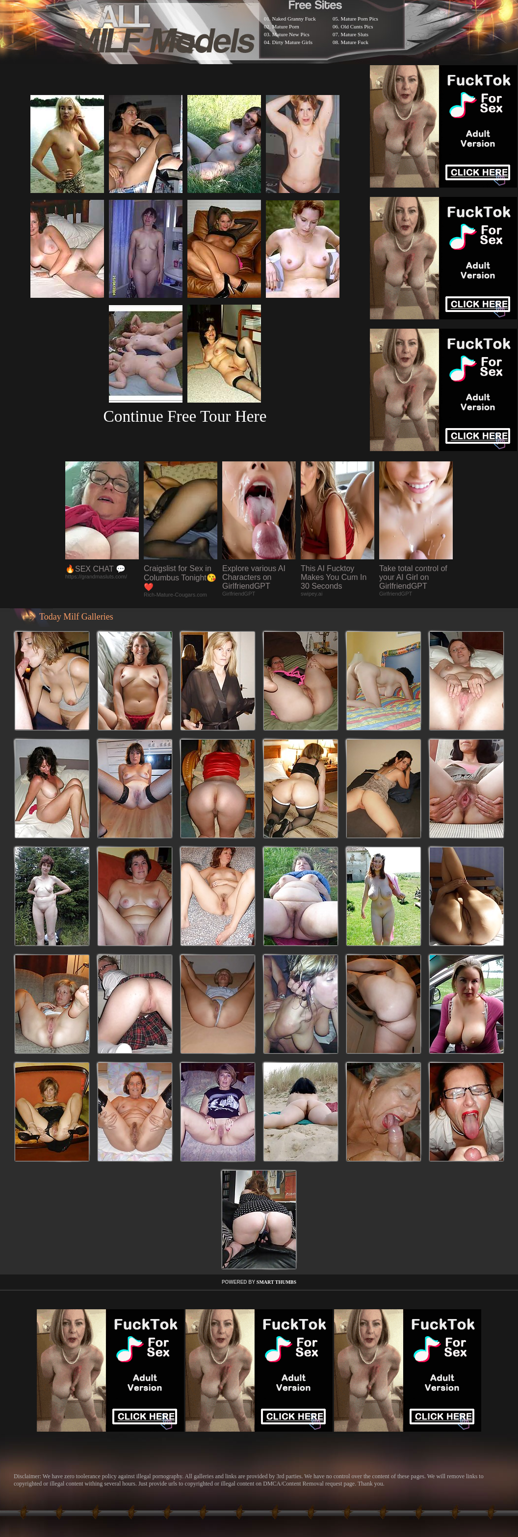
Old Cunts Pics (357, 26)
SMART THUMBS (276, 1282)
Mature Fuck (355, 42)
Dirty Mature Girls (292, 42)
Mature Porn (285, 26)
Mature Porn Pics (359, 19)
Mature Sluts (355, 34)
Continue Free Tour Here (184, 416)
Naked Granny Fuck (294, 19)
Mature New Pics (291, 34)
